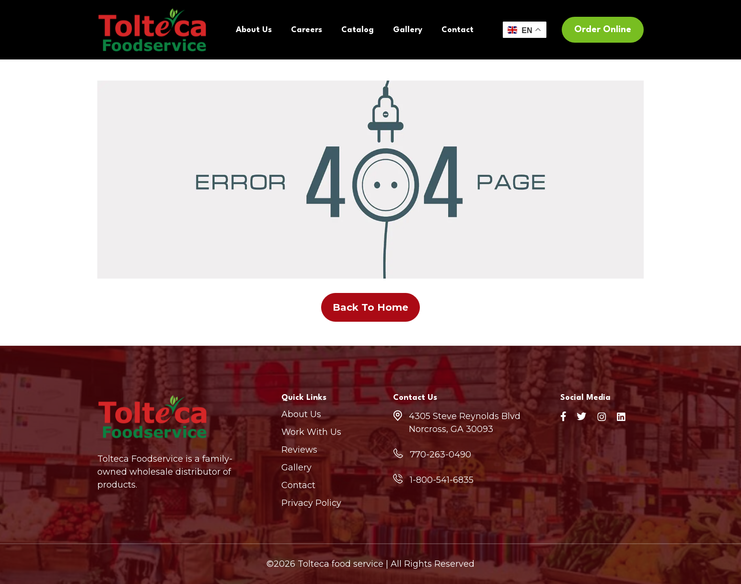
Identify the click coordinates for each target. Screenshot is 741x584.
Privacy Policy (311, 503)
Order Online (602, 29)
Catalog (357, 30)
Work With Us (311, 432)
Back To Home (370, 307)
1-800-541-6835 (442, 480)
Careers (306, 30)
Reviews (299, 449)
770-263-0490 (440, 454)
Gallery (407, 30)
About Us (254, 30)
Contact (457, 30)
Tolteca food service (340, 564)
